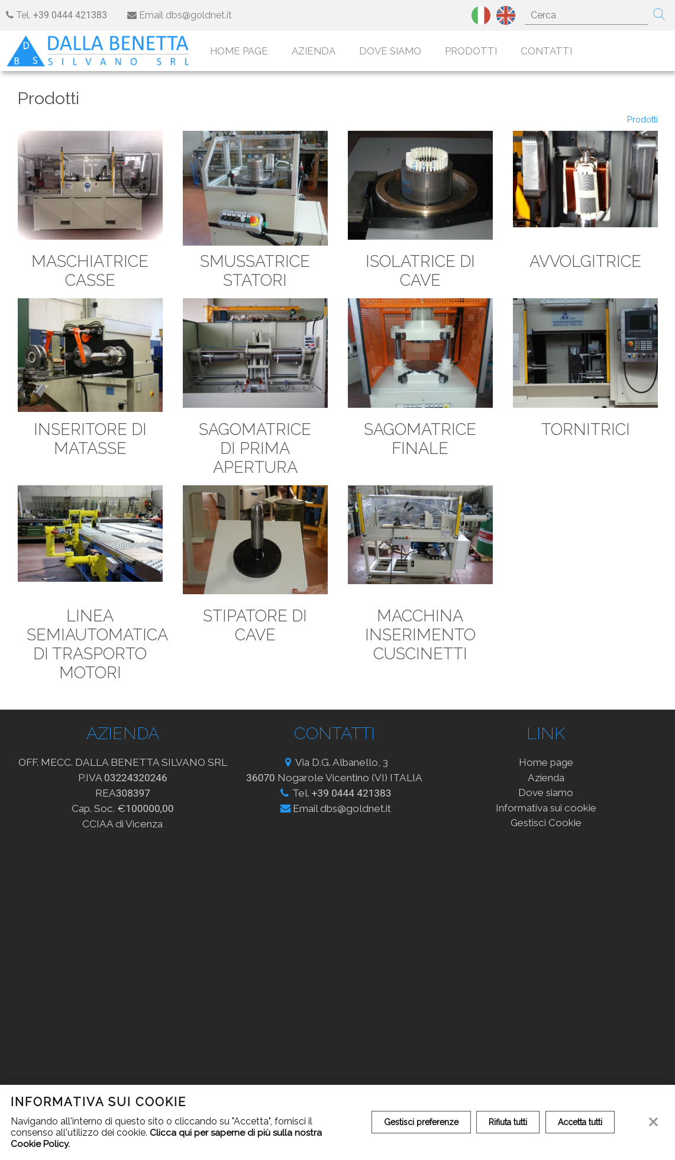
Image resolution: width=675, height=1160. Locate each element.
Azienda (322, 51)
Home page (247, 51)
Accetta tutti (583, 1122)
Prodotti (479, 51)
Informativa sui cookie (546, 812)
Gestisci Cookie (545, 827)
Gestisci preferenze (422, 1122)
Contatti (554, 51)
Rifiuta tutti (510, 1122)
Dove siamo (398, 51)
